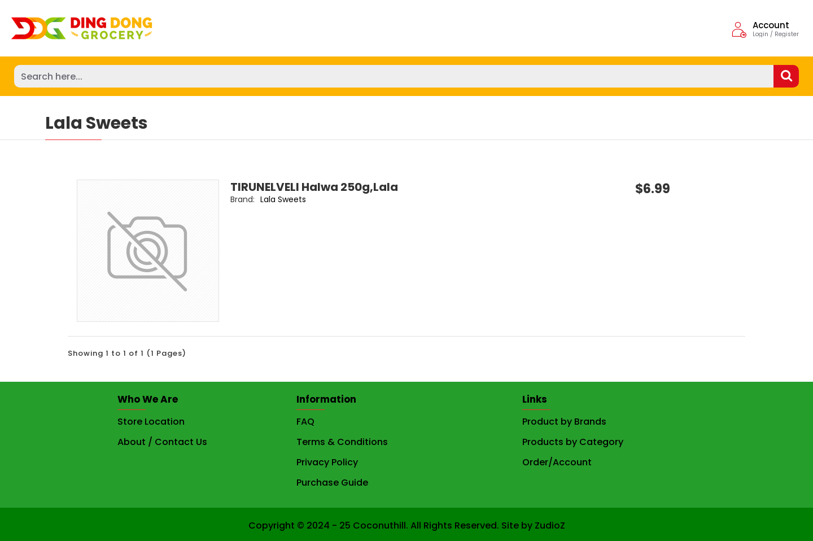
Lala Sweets (274, 199)
